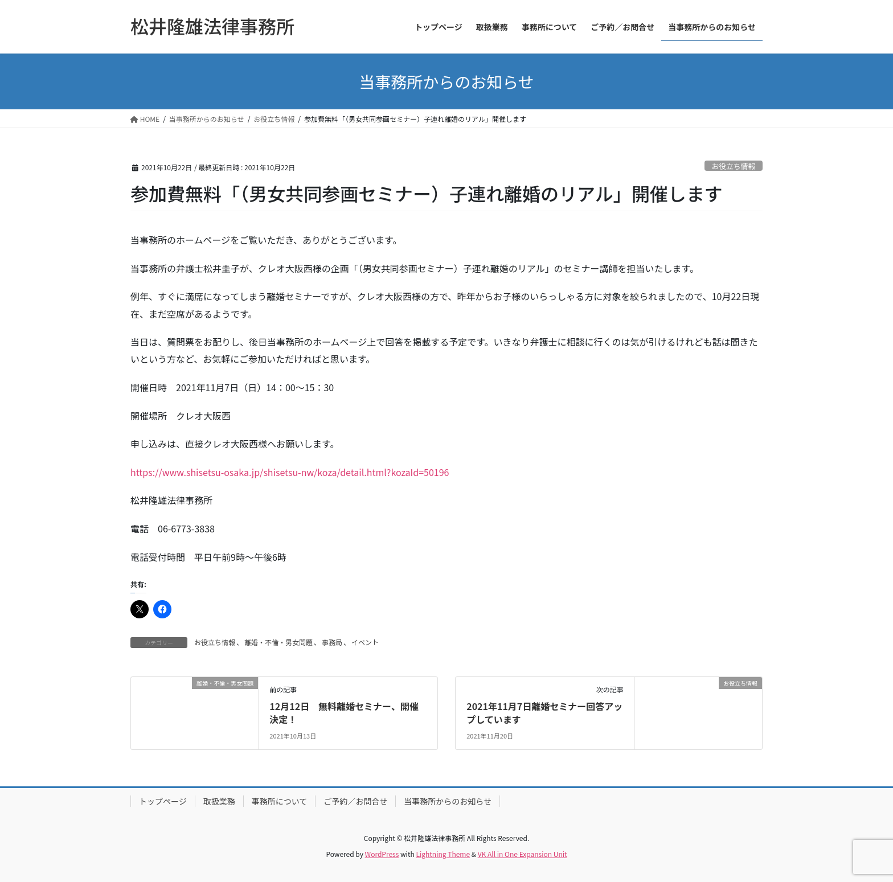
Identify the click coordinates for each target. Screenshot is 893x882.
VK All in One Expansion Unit (522, 854)
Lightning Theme (443, 854)
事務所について (280, 801)
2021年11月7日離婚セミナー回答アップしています (544, 712)
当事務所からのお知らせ (447, 801)
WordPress (382, 854)
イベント (365, 642)
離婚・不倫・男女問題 (278, 642)
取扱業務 (219, 801)
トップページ (163, 801)
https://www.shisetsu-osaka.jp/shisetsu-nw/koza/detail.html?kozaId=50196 (289, 472)
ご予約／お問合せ (355, 801)
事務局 (332, 642)
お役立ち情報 (733, 166)
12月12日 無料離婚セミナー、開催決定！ (344, 712)
